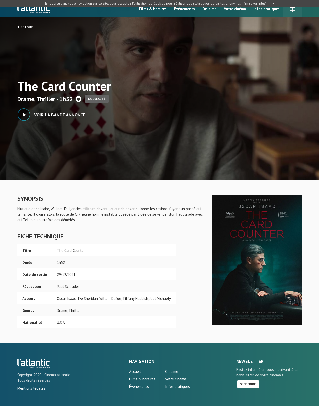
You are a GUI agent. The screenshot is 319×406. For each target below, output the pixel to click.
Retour (25, 27)
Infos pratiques (266, 8)
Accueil (135, 371)
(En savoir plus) (255, 3)
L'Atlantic (33, 9)
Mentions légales (31, 388)
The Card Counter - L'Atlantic (33, 363)
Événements (184, 8)
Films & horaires (153, 8)
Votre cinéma (235, 8)
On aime (209, 8)
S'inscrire (248, 384)
